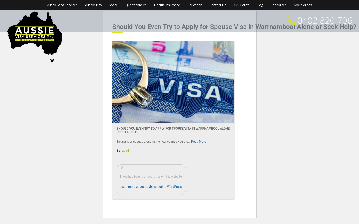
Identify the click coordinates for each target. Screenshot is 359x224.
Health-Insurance (167, 5)
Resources (278, 5)
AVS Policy (241, 5)
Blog (259, 5)
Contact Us (218, 5)
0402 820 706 (324, 20)
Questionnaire (136, 5)
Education (195, 5)
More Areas (303, 5)
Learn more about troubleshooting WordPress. (151, 186)
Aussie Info (93, 5)
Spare (113, 5)
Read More (198, 141)
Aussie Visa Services (62, 5)
